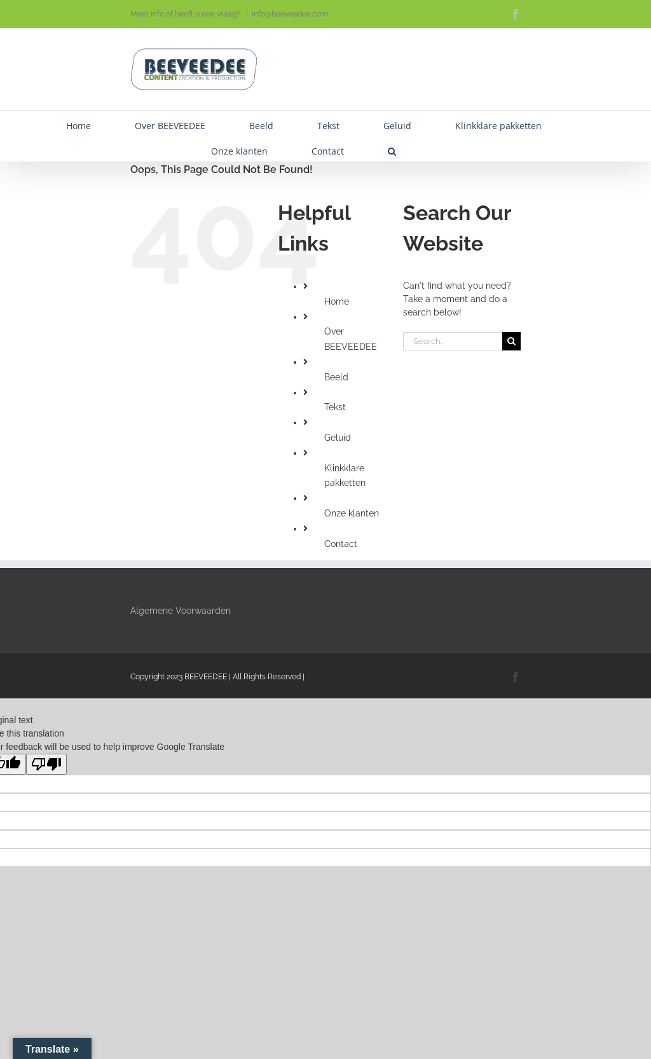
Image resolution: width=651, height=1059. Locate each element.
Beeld (336, 377)
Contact (340, 544)
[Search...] (452, 341)
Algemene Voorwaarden (180, 611)
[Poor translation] (46, 764)
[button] (392, 149)
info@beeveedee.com (290, 14)
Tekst (335, 407)
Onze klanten (351, 513)
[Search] (511, 341)
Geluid (337, 438)
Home (336, 301)
